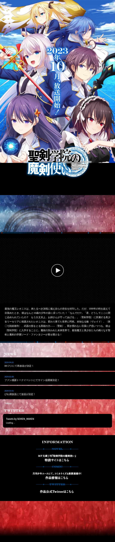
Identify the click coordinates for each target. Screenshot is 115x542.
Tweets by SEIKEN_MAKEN (20, 425)
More (9, 403)
